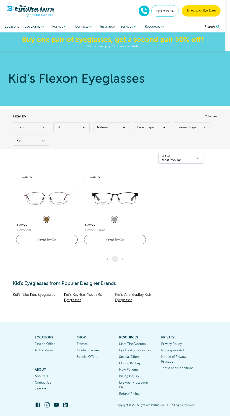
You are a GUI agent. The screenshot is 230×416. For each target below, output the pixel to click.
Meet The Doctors (132, 344)
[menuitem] (35, 26)
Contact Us (43, 382)
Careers (40, 389)
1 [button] (115, 259)
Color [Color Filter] (31, 127)
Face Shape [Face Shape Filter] (152, 127)
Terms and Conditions (177, 368)
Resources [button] (158, 26)
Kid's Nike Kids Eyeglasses (34, 295)
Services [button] (131, 26)
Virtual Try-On (47, 239)
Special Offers (87, 357)
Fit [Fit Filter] (71, 127)
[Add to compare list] (18, 177)
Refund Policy (129, 394)
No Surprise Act (172, 350)
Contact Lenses (88, 350)
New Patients (128, 369)
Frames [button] (61, 26)
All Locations (44, 350)
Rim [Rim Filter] (31, 140)
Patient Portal (169, 10)
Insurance (110, 26)
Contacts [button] (86, 26)
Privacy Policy (171, 344)
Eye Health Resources (135, 350)
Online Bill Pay (129, 363)
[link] (47, 198)
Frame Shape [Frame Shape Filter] (192, 127)
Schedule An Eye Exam (205, 10)
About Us (41, 376)
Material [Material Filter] (111, 127)
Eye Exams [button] (35, 26)
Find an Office (45, 344)
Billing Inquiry (129, 376)
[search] (217, 26)
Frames (82, 344)
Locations (12, 26)
